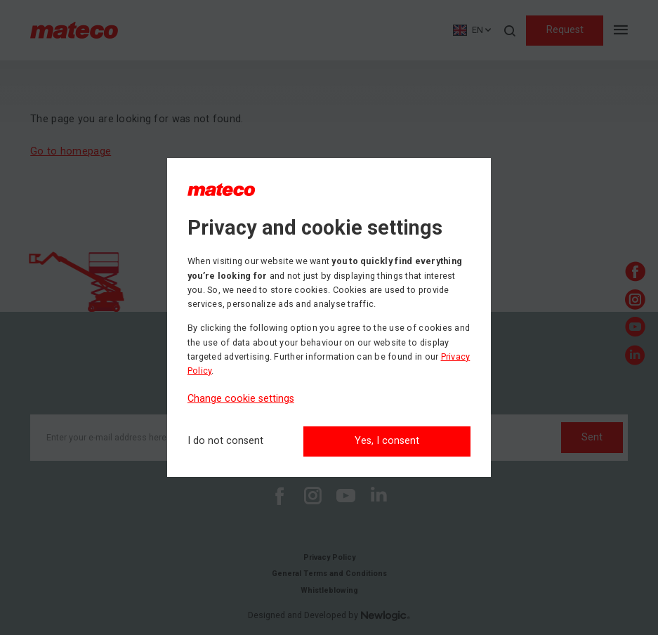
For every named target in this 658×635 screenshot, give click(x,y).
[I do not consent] (225, 441)
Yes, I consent (387, 441)
